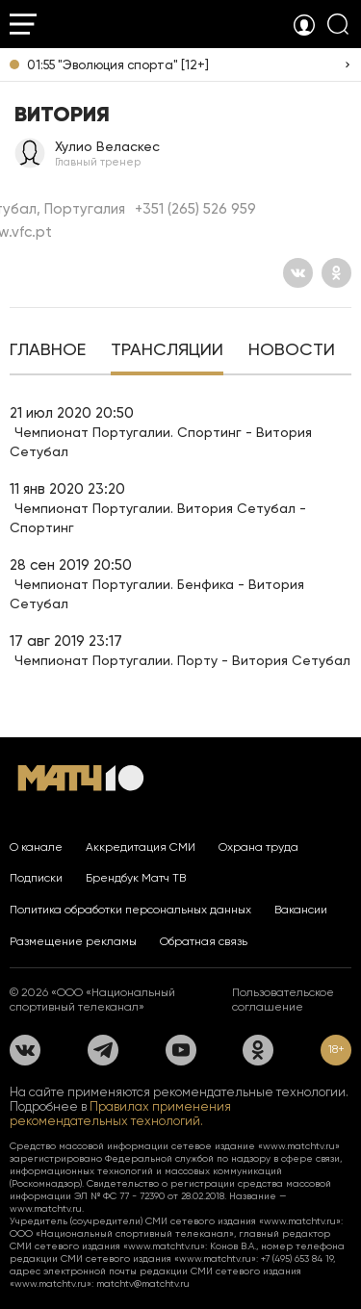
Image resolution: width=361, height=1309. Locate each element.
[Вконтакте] (298, 273)
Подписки (36, 878)
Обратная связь (203, 941)
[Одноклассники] (336, 273)
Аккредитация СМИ (140, 847)
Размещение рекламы (73, 941)
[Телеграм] (103, 1050)
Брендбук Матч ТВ (136, 878)
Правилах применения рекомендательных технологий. (120, 1113)
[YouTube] (181, 1050)
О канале (36, 847)
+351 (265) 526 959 (195, 209)
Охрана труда (258, 847)
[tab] (48, 351)
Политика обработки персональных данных (130, 909)
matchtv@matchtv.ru (143, 1283)
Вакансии (300, 909)
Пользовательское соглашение (283, 1000)
